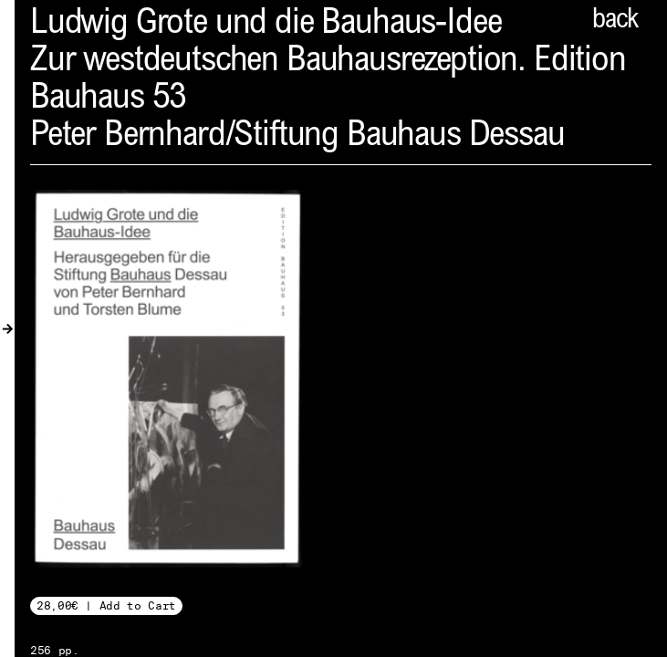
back (615, 21)
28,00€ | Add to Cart (106, 605)
